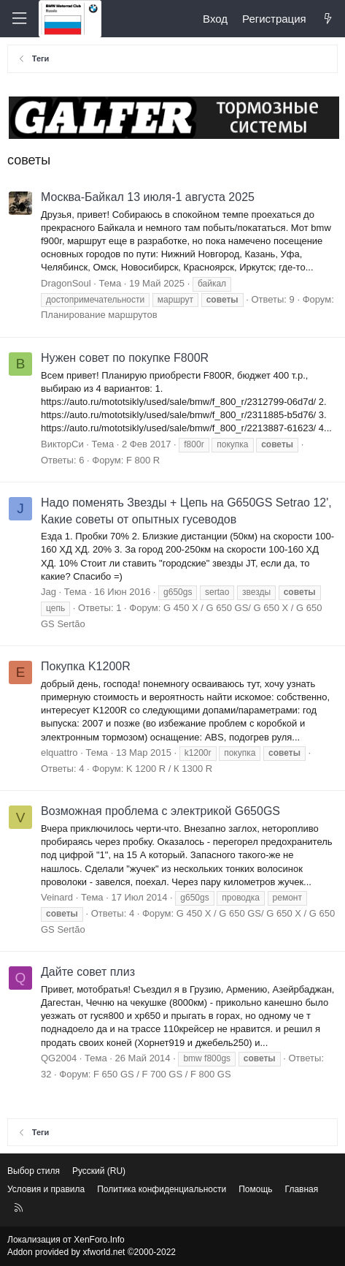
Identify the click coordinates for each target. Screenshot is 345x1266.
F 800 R (143, 460)
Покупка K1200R (86, 666)
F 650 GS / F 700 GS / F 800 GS (162, 1074)
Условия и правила (46, 1189)
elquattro (59, 752)
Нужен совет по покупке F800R (125, 358)
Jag (48, 591)
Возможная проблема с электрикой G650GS (160, 811)
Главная (302, 1189)
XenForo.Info (99, 1240)
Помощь (255, 1189)
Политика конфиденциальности (161, 1189)
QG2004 (59, 1058)
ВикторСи (62, 444)
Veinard (57, 897)
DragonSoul (66, 283)
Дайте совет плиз (88, 972)
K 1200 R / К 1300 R (169, 768)
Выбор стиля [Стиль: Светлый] (33, 1171)
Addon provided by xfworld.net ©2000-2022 (91, 1252)
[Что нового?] (328, 18)
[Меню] (19, 18)
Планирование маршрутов (99, 314)
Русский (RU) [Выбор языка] (98, 1171)
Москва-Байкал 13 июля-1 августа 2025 (148, 197)
